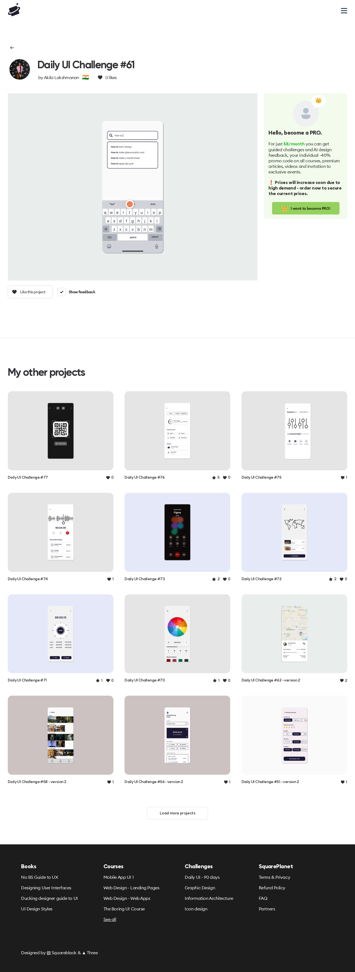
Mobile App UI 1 (118, 877)
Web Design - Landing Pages (131, 887)
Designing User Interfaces (46, 887)
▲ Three (90, 952)
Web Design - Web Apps (126, 898)
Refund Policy (272, 887)
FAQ (263, 898)
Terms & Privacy (274, 877)
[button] (12, 48)
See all (109, 919)
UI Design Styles (36, 909)
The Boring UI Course (124, 909)
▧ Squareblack (62, 952)
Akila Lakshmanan (61, 77)
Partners (267, 909)
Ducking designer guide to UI (49, 898)
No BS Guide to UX (39, 877)
